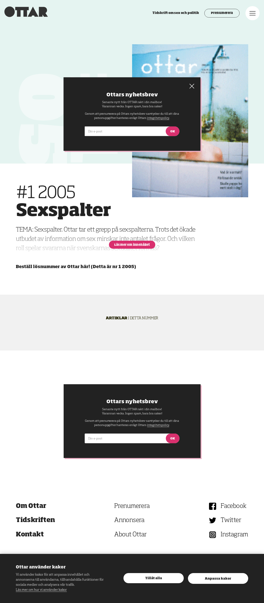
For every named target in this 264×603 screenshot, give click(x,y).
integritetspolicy (158, 425)
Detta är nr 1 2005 (113, 267)
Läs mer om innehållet (132, 244)
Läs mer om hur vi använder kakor (41, 590)
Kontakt (30, 535)
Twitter (231, 520)
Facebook (233, 506)
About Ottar (130, 535)
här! (85, 267)
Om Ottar (31, 506)
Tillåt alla (153, 578)
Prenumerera (213, 20)
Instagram (234, 535)
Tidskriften (35, 520)
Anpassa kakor (218, 578)
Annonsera (129, 520)
